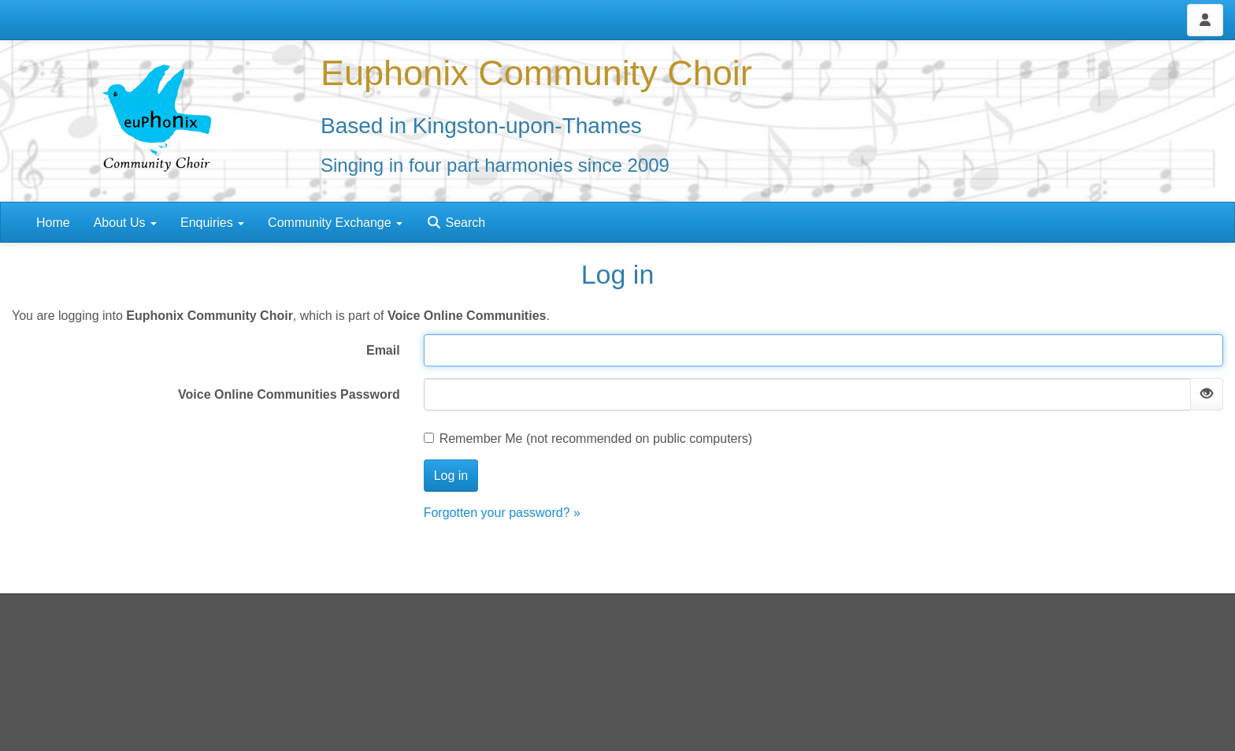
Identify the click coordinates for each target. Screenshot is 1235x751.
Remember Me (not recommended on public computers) (588, 438)
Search (455, 222)
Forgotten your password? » (502, 512)
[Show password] (1206, 394)
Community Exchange (335, 222)
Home (53, 222)
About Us (125, 222)
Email (383, 350)
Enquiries (212, 222)
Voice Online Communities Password (289, 394)
